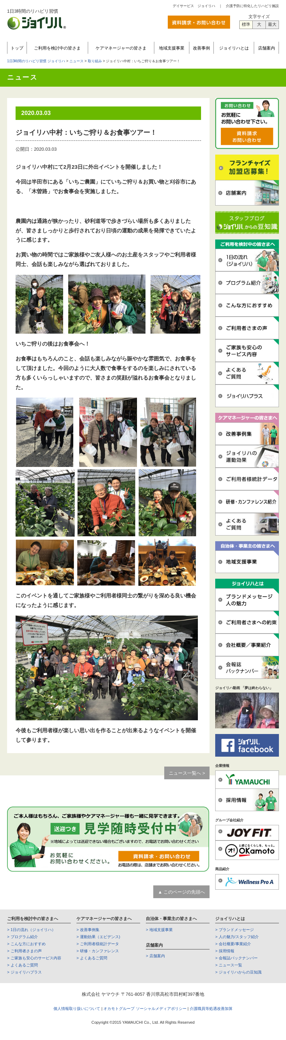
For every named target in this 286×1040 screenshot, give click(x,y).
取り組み (95, 61)
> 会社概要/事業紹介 (233, 944)
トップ (17, 48)
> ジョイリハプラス (24, 972)
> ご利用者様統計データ (97, 944)
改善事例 (201, 48)
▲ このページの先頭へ (181, 892)
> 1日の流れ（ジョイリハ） (31, 930)
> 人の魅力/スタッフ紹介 (237, 937)
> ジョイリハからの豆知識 (238, 972)
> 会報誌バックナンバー (236, 958)
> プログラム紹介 (22, 937)
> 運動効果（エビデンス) (98, 937)
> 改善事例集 (87, 930)
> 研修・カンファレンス (97, 951)
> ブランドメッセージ (234, 930)
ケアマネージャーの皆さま (121, 48)
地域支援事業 (171, 48)
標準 (246, 24)
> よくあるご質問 (22, 965)
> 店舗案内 (155, 956)
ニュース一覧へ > (187, 773)
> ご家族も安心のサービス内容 (34, 958)
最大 (272, 24)
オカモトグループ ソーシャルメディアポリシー (145, 1008)
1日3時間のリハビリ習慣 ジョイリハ (36, 61)
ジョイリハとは (234, 48)
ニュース (76, 61)
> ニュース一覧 (228, 965)
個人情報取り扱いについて (76, 1008)
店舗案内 (266, 48)
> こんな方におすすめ (26, 944)
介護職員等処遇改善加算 (211, 1008)
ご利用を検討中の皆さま (57, 48)
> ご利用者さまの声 (24, 951)
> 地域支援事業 (159, 930)
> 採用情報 (224, 951)
